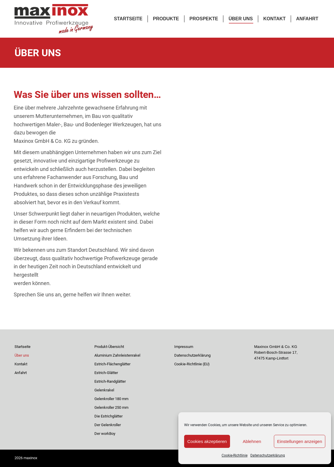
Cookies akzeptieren (207, 441)
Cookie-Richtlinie (234, 455)
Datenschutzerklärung (267, 455)
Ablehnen (252, 441)
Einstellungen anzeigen (299, 441)
